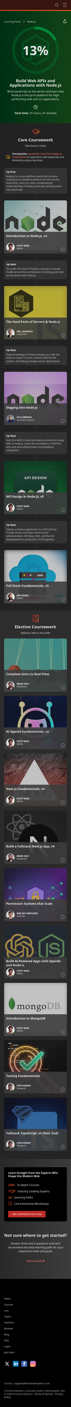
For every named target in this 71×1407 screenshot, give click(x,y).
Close (65, 5)
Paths (7, 1298)
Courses (8, 1304)
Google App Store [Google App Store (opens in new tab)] (38, 1374)
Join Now (9, 1352)
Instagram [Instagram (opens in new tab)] (33, 1364)
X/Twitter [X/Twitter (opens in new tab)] (7, 1364)
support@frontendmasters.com (32, 1383)
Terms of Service (43, 1394)
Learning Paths (12, 21)
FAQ (6, 1340)
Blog (6, 1334)
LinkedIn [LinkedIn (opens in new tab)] (16, 1364)
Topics (7, 1316)
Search (57, 5)
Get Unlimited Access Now (27, 1214)
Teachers (9, 1322)
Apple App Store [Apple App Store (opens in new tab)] (14, 1374)
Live (6, 1310)
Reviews (8, 1328)
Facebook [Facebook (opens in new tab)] (24, 1364)
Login (7, 1346)
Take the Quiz (34, 1261)
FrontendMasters (22, 4)
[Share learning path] (65, 21)
